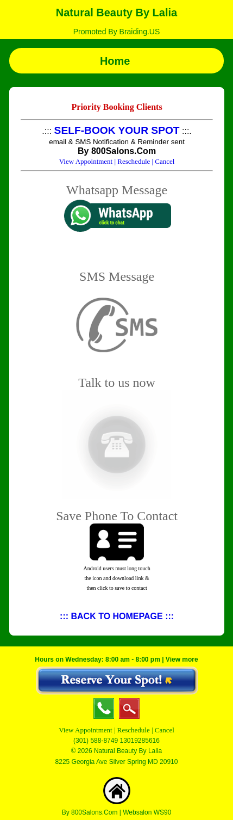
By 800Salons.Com (90, 812)
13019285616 (139, 740)
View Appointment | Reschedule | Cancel (116, 730)
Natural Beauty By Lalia (116, 13)
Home (116, 61)
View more (182, 659)
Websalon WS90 (147, 812)
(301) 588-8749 (95, 740)
